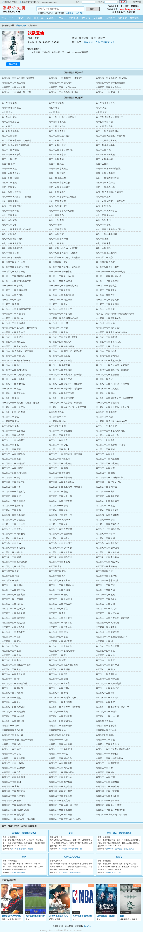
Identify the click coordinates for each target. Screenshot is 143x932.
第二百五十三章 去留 (105, 492)
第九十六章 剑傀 (103, 248)
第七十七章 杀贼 (56, 220)
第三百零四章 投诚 (104, 571)
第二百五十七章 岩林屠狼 (13, 501)
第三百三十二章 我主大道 (13, 618)
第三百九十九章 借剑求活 (60, 721)
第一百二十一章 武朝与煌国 (14, 290)
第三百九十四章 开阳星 (106, 712)
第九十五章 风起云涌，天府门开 (63, 248)
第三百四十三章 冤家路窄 (107, 632)
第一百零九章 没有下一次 (13, 271)
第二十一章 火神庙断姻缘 (107, 131)
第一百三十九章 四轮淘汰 (13, 318)
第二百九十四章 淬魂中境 (60, 557)
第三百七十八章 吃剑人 (59, 688)
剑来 (24, 857)
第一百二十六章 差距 (105, 295)
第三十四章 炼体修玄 (11, 154)
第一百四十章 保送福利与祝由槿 (63, 318)
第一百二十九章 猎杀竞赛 (107, 300)
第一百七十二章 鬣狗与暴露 (14, 370)
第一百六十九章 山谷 (11, 365)
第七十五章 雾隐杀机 (105, 215)
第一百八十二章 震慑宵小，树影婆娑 (65, 384)
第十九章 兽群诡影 (10, 131)
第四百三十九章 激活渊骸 (107, 782)
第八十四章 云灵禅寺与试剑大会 (110, 229)
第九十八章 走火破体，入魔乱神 (63, 253)
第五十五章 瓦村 (9, 187)
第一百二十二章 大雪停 (59, 290)
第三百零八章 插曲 (10, 580)
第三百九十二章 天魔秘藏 (13, 712)
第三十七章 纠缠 (9, 159)
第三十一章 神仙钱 (10, 150)
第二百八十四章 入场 (11, 543)
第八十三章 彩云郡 (57, 229)
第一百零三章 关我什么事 (13, 262)
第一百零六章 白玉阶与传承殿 (15, 267)
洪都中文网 (16, 9)
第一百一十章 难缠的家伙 (60, 271)
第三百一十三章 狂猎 (105, 585)
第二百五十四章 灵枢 (11, 496)
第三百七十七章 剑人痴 (12, 688)
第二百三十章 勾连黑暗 (59, 459)
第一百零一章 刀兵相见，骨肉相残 (64, 257)
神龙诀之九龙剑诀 (71, 857)
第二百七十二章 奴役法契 (13, 524)
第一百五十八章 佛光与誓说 (61, 346)
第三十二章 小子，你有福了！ (62, 150)
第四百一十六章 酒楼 (11, 749)
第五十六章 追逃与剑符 (59, 187)
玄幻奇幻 (73, 18)
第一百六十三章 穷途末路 (13, 356)
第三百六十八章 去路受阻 (13, 674)
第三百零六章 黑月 (57, 576)
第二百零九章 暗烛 (57, 426)
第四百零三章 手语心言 (106, 726)
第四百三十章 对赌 (104, 768)
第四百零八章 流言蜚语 (59, 735)
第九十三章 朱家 (103, 243)
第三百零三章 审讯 (57, 571)
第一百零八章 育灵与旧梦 (107, 267)
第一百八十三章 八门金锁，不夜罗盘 (112, 384)
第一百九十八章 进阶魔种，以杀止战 (112, 407)
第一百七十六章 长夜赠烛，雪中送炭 (65, 374)
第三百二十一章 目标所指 (60, 599)
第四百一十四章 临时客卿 (60, 744)
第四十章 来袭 (8, 164)
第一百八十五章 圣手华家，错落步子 (65, 389)
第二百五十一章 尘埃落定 (13, 492)
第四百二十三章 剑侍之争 (60, 758)
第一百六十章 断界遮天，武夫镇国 (17, 351)
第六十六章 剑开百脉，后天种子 (110, 201)
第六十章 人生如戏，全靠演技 (109, 192)
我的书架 (79, 13)
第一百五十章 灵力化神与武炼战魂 (111, 332)
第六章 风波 (101, 108)
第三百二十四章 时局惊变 (60, 604)
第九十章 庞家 (102, 239)
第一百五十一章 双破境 (12, 337)
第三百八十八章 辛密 (105, 702)
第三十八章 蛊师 (56, 159)
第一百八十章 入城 (104, 379)
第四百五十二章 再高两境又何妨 (63, 92)
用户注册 (137, 2)
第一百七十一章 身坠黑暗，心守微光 (112, 365)
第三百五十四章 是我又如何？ (62, 651)
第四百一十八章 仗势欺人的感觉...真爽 (113, 749)
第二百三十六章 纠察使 (12, 468)
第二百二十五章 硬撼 (105, 449)
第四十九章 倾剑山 (10, 178)
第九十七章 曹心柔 (10, 253)
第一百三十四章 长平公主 (60, 309)
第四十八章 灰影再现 (105, 173)
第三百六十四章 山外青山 (107, 665)
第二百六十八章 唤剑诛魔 (107, 515)
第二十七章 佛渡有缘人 (106, 140)
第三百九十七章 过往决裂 (107, 716)
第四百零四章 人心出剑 (12, 730)
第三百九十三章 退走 (58, 712)
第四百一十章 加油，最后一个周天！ (18, 740)
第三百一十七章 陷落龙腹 (13, 594)
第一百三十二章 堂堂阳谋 (107, 304)
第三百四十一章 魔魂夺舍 (13, 632)
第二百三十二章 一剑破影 (13, 463)
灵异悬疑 (51, 18)
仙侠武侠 (110, 18)
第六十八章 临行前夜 (58, 206)
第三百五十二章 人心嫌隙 (107, 646)
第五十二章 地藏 (9, 183)
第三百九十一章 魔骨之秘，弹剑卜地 (112, 707)
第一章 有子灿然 (9, 103)
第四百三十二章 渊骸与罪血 (61, 772)
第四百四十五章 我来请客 (107, 791)
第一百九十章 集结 (10, 398)
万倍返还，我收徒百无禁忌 (24, 833)
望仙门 (71, 833)
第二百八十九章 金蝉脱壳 (107, 548)
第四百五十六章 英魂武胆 (13, 87)
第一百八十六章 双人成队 (107, 389)
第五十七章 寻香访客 (105, 187)
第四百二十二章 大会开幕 (13, 758)
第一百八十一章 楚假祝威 (13, 384)
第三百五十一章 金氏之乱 (60, 646)
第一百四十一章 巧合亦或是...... (110, 318)
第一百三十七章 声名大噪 (60, 314)
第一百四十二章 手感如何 (13, 323)
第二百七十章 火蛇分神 (59, 520)
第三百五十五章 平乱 (105, 651)
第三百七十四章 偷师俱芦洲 (14, 683)
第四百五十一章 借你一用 (107, 92)
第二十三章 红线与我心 (59, 136)
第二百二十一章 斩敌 (58, 445)
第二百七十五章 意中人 (12, 529)
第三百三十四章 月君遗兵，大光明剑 (112, 618)
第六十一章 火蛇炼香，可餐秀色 (16, 197)
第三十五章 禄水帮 (57, 154)
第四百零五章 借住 (57, 730)
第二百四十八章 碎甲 (11, 487)
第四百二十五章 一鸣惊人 (13, 763)
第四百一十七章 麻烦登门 (60, 749)
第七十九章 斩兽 (9, 225)
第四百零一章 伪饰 (10, 726)
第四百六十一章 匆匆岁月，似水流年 (65, 78)
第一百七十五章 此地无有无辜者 (16, 374)
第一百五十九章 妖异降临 (107, 346)
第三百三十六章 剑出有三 (60, 623)
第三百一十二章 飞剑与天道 (61, 585)
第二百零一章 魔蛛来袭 (106, 412)
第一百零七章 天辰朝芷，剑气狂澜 (64, 267)
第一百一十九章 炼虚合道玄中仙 (63, 286)
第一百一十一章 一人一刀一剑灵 (110, 271)
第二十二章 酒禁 (9, 136)
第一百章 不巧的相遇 (11, 257)
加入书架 (13, 64)
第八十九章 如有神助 (58, 239)
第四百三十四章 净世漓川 (13, 777)
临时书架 (69, 13)
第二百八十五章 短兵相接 (60, 543)
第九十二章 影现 (56, 243)
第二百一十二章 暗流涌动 (60, 431)
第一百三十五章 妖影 (105, 309)
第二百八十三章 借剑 (105, 538)
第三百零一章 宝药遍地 (106, 566)
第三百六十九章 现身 (58, 674)
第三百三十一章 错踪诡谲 (107, 613)
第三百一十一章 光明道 (12, 585)
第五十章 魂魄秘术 (57, 178)
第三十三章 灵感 (103, 150)
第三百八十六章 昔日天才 (107, 697)
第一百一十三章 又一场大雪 (61, 276)
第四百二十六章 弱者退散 (60, 763)
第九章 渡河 (101, 112)
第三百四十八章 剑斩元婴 (60, 641)
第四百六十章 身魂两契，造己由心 (111, 78)
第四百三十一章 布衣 (11, 772)
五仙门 (119, 857)
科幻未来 (122, 18)
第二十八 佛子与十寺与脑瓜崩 (15, 145)
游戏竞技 (85, 18)
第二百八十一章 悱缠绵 (12, 538)
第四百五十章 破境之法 (59, 800)
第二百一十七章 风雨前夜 (13, 440)
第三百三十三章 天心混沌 (60, 618)
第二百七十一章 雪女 (105, 520)
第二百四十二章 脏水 (11, 477)
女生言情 (97, 18)
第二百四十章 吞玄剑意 (59, 473)
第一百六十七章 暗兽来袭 (60, 360)
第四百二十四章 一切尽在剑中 (109, 758)
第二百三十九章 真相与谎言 (14, 473)
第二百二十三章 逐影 (11, 449)
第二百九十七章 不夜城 (59, 562)
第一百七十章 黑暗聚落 (59, 365)
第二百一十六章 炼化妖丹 (107, 435)
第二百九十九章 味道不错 (13, 566)
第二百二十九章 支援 (11, 459)
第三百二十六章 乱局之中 (13, 609)
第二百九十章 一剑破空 (12, 552)
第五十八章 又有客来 (11, 192)
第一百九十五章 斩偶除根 (107, 403)
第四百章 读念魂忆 (104, 721)
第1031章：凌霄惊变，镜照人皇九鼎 (120, 849)
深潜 (122, 916)
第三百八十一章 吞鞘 (58, 693)
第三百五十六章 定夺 (11, 655)
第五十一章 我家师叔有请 (107, 178)
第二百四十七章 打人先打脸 (108, 482)
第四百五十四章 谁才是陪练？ (109, 87)
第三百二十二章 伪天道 (106, 599)
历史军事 (38, 18)
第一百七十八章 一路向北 (13, 379)
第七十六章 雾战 (9, 220)
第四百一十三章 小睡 (11, 744)
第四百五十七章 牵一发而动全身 (110, 83)
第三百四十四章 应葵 (11, 637)
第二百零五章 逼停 (10, 421)
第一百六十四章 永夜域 (59, 356)
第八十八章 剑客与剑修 (12, 239)
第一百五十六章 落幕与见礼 (108, 342)
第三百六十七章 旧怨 (105, 669)
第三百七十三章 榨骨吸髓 (107, 679)
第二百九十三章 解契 (11, 557)
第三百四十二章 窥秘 (58, 632)
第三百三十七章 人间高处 (107, 623)
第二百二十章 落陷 (10, 445)
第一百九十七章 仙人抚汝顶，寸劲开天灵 (67, 407)
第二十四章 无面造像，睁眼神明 (110, 136)
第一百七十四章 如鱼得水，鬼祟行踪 (112, 370)
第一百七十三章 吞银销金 (60, 370)
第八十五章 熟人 (9, 234)
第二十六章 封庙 (56, 140)
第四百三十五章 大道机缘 (60, 777)
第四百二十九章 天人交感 (60, 768)
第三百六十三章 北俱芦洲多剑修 (63, 665)
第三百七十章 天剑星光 (106, 674)
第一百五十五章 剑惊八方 (60, 342)
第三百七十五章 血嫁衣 (59, 683)
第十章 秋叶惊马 (9, 117)
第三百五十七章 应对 (58, 655)
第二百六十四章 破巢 (58, 510)
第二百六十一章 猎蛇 (58, 506)
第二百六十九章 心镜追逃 (13, 520)
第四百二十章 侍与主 (58, 754)
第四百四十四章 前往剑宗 (60, 791)
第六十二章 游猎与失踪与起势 (62, 197)
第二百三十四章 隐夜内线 (60, 463)
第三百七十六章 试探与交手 (108, 683)
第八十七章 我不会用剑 (106, 234)
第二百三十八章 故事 (105, 468)
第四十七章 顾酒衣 (57, 173)
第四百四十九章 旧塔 (11, 800)
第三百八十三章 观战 (11, 697)
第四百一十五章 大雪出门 (107, 744)
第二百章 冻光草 (56, 412)
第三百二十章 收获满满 (12, 599)
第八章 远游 (54, 112)
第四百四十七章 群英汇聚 (60, 796)
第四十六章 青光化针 (11, 173)
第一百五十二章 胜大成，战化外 (63, 337)
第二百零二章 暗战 (10, 417)
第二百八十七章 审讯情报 (13, 548)
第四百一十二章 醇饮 (105, 740)
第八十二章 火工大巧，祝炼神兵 (16, 229)
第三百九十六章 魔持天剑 (60, 716)
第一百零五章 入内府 (105, 262)
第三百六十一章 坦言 (105, 660)
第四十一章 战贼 (56, 164)
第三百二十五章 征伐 (105, 604)
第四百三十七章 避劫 (11, 782)
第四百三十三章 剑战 (105, 772)
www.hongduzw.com (130, 9)
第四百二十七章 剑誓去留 (107, 763)
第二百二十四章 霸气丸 (59, 449)
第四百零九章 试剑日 (105, 735)
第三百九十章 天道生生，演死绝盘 (64, 707)
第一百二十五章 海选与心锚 (61, 295)
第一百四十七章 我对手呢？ (108, 328)
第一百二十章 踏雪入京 (106, 286)
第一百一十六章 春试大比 (60, 281)
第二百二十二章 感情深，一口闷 (110, 445)
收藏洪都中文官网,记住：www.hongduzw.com (39, 2)
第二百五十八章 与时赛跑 (60, 501)
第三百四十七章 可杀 (11, 641)
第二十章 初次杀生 (57, 131)
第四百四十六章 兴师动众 (13, 796)
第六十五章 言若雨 (57, 201)
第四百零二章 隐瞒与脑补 (60, 726)
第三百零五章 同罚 (10, 576)
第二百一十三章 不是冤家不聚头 (110, 431)
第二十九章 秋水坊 (57, 145)
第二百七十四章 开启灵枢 (107, 524)
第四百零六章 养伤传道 (106, 730)
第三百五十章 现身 (10, 646)
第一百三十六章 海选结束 (13, 314)
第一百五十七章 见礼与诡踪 (14, 346)
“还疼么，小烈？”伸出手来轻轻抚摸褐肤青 (115, 314)
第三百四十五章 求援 (58, 637)
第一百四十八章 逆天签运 (13, 332)
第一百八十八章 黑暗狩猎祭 (61, 393)
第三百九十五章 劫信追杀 (13, 716)
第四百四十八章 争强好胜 (107, 796)
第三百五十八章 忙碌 (105, 655)
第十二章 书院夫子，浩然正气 (109, 117)
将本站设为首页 (11, 2)
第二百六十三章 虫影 (11, 510)
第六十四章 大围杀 (10, 201)
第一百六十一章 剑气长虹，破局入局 (65, 351)
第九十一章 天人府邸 (11, 243)
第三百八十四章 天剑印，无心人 (63, 697)
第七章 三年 (7, 112)
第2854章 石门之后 (113, 872)
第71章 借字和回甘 (18, 872)
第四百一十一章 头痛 (58, 740)
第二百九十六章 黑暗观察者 (14, 562)
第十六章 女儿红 (9, 126)
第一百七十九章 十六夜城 (60, 379)
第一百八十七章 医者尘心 (13, 393)
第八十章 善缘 (55, 225)
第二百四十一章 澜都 (105, 473)
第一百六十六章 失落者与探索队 (16, 360)
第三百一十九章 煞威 (105, 594)
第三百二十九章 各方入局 (13, 613)
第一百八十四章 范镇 (11, 389)
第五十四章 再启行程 (105, 183)
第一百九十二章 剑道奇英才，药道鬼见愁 (114, 398)
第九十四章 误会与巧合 (12, 248)
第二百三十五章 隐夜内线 (107, 463)
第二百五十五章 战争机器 (60, 496)
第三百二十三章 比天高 (12, 604)
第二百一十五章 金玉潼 (59, 435)
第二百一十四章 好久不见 (13, 435)
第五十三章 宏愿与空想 (59, 183)
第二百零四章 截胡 (104, 417)
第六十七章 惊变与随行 (12, 206)
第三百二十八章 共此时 (106, 609)
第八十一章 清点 (103, 225)
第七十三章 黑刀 (9, 215)
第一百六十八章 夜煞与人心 (108, 360)
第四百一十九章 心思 (11, 754)
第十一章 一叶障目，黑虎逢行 (62, 117)
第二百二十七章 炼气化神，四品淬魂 (65, 454)
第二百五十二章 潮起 (58, 492)
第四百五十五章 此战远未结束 (62, 87)
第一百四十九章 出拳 (58, 332)
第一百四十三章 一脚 (58, 323)
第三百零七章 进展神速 (106, 576)
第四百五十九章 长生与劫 (13, 83)
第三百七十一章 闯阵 (11, 679)
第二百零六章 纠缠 (57, 421)
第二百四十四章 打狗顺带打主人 (110, 477)
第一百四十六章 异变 (58, 328)
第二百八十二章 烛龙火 (59, 538)
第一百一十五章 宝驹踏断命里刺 (16, 281)
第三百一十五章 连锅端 (59, 590)
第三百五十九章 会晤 (11, 660)
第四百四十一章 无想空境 (60, 786)
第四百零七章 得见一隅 (12, 735)
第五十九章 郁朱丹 (57, 192)
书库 (11, 18)
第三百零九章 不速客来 (59, 580)
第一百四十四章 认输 (105, 323)
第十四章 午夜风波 (57, 122)
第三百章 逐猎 (55, 566)
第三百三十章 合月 (57, 613)
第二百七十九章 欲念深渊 (60, 534)
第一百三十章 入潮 (10, 304)
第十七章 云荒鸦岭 (57, 126)
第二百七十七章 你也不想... (108, 529)
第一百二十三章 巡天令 (106, 290)
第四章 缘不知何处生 (11, 108)
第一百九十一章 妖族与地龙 (61, 398)
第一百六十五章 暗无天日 (107, 356)
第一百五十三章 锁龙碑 (106, 337)
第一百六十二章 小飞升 (106, 351)
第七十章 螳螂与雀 (10, 211)
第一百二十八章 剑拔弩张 (60, 300)
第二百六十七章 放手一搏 (60, 515)
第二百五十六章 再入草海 (107, 496)
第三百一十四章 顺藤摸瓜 (13, 590)
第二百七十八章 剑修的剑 (13, 534)
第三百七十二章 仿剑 (58, 679)
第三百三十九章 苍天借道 (60, 627)
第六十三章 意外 (103, 197)
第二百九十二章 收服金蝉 (107, 552)
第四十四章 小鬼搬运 (58, 168)
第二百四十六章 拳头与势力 (61, 482)
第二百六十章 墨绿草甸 (12, 506)
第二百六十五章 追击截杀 (107, 510)
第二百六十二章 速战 (105, 506)
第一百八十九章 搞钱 (105, 393)
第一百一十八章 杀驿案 (12, 286)
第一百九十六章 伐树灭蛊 (13, 407)
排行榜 (20, 18)
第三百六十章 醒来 (57, 660)
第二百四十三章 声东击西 (60, 477)
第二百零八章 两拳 (10, 426)
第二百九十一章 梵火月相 (60, 552)
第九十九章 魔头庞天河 (106, 253)
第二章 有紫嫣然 (56, 103)
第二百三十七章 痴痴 (58, 468)
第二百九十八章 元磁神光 (107, 562)
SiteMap (87, 926)
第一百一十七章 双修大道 (107, 281)
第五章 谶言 (54, 108)
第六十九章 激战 (103, 206)
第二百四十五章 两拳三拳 (13, 482)
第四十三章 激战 (9, 168)
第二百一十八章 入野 (58, 440)
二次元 (62, 18)
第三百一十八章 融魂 (58, 594)
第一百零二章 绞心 (104, 257)
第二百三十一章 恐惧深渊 (107, 459)
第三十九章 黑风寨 (104, 159)
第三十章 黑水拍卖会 (105, 145)
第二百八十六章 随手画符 (107, 543)
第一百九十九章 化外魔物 (13, 412)
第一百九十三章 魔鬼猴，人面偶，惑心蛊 (20, 403)
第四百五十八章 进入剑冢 (60, 83)
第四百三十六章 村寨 (105, 777)
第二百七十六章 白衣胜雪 (60, 529)
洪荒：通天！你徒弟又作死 (119, 833)
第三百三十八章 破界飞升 (13, 627)
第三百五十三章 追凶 (11, 651)
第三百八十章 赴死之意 (12, 693)
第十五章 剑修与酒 (104, 122)
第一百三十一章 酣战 (58, 304)
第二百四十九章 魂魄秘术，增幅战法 (65, 487)
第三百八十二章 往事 (105, 693)
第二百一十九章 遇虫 (105, 440)
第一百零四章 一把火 (58, 262)
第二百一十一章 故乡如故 (13, 431)
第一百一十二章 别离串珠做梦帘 (16, 276)
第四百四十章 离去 (10, 786)
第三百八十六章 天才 (11, 702)
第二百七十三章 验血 (58, 524)
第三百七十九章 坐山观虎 (107, 688)
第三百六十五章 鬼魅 (11, 669)
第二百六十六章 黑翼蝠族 (13, 515)
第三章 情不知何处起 (105, 103)
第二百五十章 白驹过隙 (106, 487)
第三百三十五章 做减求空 (13, 623)
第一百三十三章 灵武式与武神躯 (16, 309)
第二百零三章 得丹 (57, 417)
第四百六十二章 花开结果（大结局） (18, 78)
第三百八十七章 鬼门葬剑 (60, 702)
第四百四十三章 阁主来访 (13, 791)
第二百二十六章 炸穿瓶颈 (13, 454)
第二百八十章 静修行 (105, 534)
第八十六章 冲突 (56, 234)
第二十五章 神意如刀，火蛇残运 (16, 140)
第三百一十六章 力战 (105, 590)
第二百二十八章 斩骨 (105, 454)
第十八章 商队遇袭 (104, 126)
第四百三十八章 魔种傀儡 (60, 782)
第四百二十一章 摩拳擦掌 (107, 754)
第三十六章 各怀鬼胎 (105, 154)
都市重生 (134, 18)
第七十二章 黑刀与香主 (106, 211)
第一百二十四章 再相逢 (12, 295)
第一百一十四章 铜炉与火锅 (108, 276)
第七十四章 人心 (56, 215)
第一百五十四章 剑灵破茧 (13, 342)
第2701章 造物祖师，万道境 (22, 849)
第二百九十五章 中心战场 (107, 557)
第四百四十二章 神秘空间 (107, 786)
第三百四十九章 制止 (105, 641)
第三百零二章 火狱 (10, 571)
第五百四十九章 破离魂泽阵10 (70, 872)
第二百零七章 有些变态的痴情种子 (111, 421)
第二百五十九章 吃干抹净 (107, 501)
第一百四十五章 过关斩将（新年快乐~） (20, 328)
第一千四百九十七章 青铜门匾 (70, 849)
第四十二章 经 (102, 164)
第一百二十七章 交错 (11, 300)
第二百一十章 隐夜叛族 (106, 426)
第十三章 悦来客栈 (10, 122)
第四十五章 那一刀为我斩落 (108, 168)
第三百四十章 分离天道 (106, 627)
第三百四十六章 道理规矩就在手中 (111, 637)
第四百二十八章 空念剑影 (13, 768)
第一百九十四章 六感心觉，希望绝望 (65, 403)
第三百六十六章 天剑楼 (59, 669)
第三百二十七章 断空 (58, 609)
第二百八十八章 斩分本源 (60, 548)
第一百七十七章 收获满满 (107, 374)
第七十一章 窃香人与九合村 (61, 211)
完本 (29, 18)
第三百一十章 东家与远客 (107, 580)
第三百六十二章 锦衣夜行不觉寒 (16, 665)
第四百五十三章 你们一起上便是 (16, 92)
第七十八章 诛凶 (103, 220)
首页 (3, 18)
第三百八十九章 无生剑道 (13, 707)
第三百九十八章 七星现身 (13, 721)
